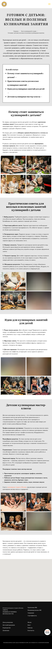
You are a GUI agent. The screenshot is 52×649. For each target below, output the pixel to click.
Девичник (6, 630)
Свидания (31, 613)
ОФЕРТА (5, 610)
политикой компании (43, 642)
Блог (29, 625)
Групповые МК (32, 607)
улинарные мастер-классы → (29, 96)
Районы (30, 628)
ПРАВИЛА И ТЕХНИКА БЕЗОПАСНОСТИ (10, 613)
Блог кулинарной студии (28, 31)
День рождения (8, 622)
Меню (29, 622)
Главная (15, 31)
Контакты (31, 630)
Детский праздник (9, 625)
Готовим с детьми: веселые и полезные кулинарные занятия (26, 33)
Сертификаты (32, 615)
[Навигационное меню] (49, 4)
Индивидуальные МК (34, 610)
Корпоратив (7, 628)
